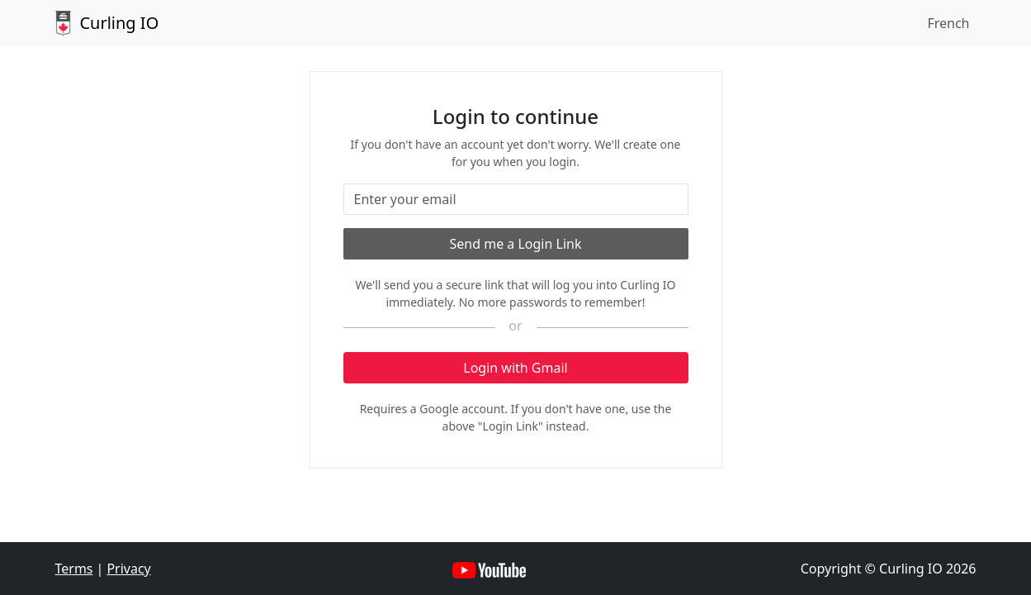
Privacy (128, 568)
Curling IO (107, 23)
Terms (74, 568)
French (948, 23)
